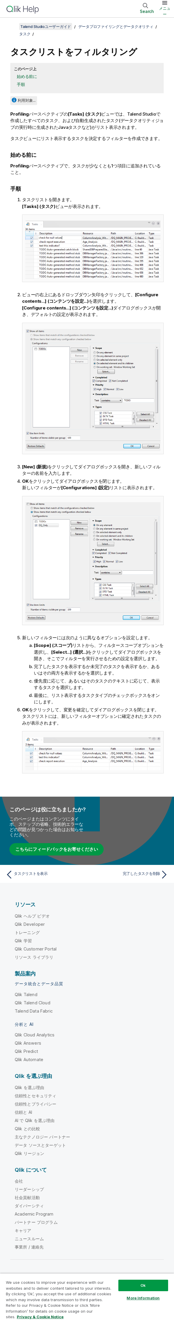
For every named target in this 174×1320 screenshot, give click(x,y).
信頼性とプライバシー (36, 1103)
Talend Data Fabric (34, 1010)
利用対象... (27, 100)
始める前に (27, 76)
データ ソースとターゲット (40, 1145)
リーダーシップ (29, 1189)
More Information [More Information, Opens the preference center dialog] (143, 1298)
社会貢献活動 (27, 1197)
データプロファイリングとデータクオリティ (115, 26)
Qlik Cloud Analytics (34, 1034)
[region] (87, 1296)
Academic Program (34, 1213)
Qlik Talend (26, 994)
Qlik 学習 (23, 940)
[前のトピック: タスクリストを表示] (44, 874)
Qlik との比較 (27, 1128)
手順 (21, 84)
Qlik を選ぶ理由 (29, 1087)
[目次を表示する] (11, 26)
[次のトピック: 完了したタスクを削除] (129, 874)
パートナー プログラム (36, 1222)
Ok (143, 1285)
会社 (19, 1180)
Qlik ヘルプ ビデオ (32, 915)
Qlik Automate (29, 1059)
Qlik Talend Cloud (32, 1002)
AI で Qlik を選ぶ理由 (34, 1120)
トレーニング (27, 932)
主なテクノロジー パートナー (42, 1136)
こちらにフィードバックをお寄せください (56, 849)
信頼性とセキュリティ (36, 1095)
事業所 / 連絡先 (29, 1246)
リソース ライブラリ (34, 957)
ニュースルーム (29, 1238)
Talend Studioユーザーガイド (45, 26)
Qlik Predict (26, 1051)
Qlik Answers (28, 1043)
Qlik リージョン (29, 1153)
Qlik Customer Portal (36, 948)
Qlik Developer (30, 924)
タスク (24, 33)
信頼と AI (23, 1112)
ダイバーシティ (29, 1205)
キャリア (23, 1230)
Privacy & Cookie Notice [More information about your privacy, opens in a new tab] (40, 1316)
